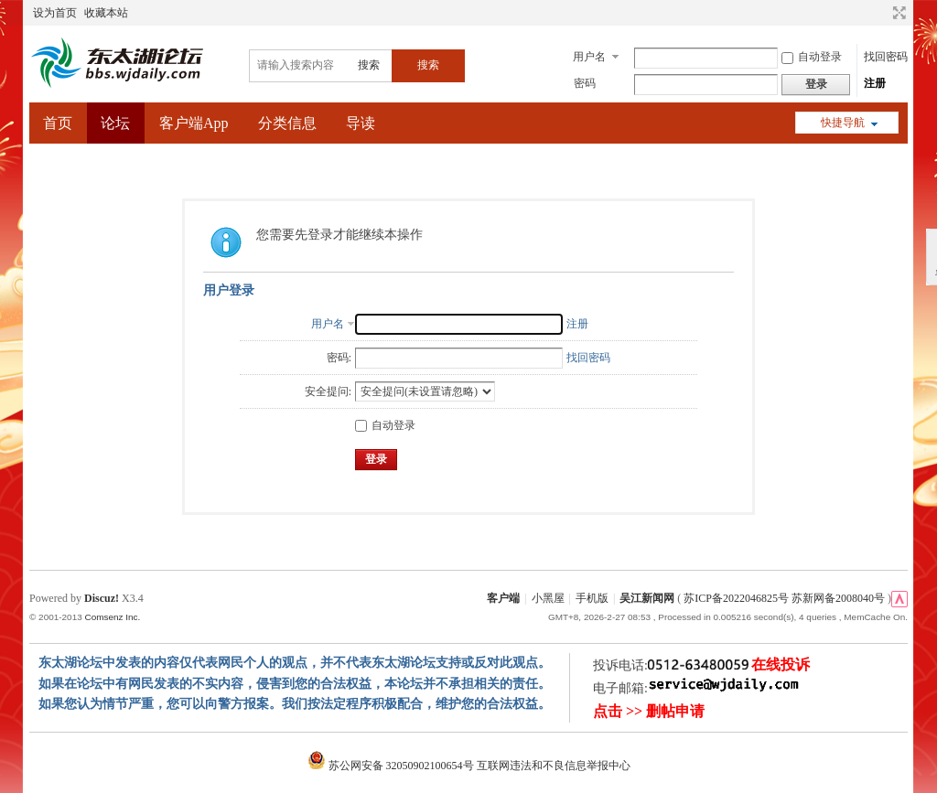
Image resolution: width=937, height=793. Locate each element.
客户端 (503, 598)
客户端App (194, 123)
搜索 (369, 65)
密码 (585, 83)
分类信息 (287, 123)
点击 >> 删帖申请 (649, 711)
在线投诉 (780, 664)
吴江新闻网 (646, 598)
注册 (875, 83)
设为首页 (55, 12)
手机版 (592, 598)
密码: (339, 357)
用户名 (589, 56)
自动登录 (811, 56)
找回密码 (886, 56)
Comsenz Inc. (112, 617)
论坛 (115, 123)
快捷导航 (843, 122)
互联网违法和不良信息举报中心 (553, 765)
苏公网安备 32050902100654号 (392, 765)
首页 (57, 123)
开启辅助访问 (882, 13)
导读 (360, 123)
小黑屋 (548, 598)
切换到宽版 (897, 13)
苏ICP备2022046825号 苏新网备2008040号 (784, 598)
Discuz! (101, 598)
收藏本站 (106, 12)
